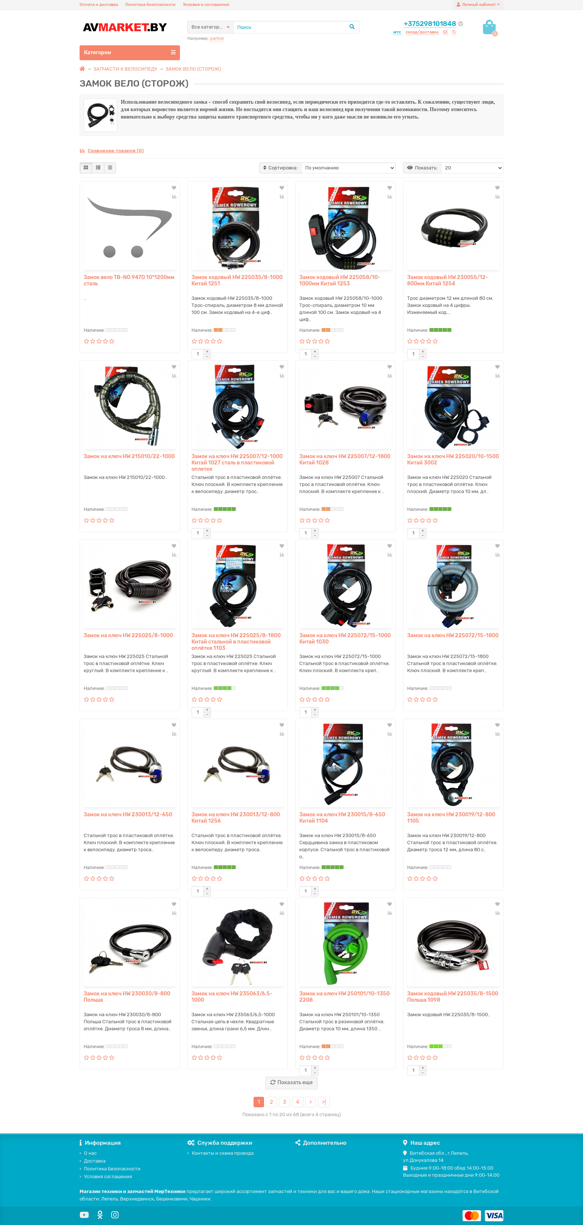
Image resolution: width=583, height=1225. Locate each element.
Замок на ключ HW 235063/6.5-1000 (232, 997)
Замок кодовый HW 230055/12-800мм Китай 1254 (447, 280)
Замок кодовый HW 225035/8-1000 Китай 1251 (237, 280)
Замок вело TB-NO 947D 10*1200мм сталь (129, 280)
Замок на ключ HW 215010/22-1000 (129, 456)
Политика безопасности (150, 4)
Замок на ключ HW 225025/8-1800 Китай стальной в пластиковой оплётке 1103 (236, 641)
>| (324, 1102)
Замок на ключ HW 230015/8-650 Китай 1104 (342, 817)
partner (217, 38)
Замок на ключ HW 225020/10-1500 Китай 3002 (453, 459)
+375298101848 (430, 23)
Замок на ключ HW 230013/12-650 (128, 814)
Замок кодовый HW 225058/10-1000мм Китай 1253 (339, 280)
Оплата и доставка (99, 4)
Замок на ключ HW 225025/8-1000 (128, 635)
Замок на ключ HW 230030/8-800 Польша (127, 997)
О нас (88, 1153)
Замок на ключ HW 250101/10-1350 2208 (344, 997)
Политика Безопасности (110, 1168)
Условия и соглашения (206, 4)
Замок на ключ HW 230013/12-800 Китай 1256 (235, 817)
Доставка (93, 1161)
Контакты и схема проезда (220, 1153)
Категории (129, 52)
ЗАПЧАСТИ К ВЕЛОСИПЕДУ (125, 69)
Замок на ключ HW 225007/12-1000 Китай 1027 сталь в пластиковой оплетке (237, 462)
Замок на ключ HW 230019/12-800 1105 (451, 817)
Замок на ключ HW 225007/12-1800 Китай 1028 (344, 459)
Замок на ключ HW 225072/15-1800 (453, 635)
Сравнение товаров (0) (112, 150)
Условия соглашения (106, 1176)
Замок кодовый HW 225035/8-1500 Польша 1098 (452, 997)
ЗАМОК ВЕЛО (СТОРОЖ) (193, 69)
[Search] (296, 27)
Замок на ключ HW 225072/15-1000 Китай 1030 (345, 638)
